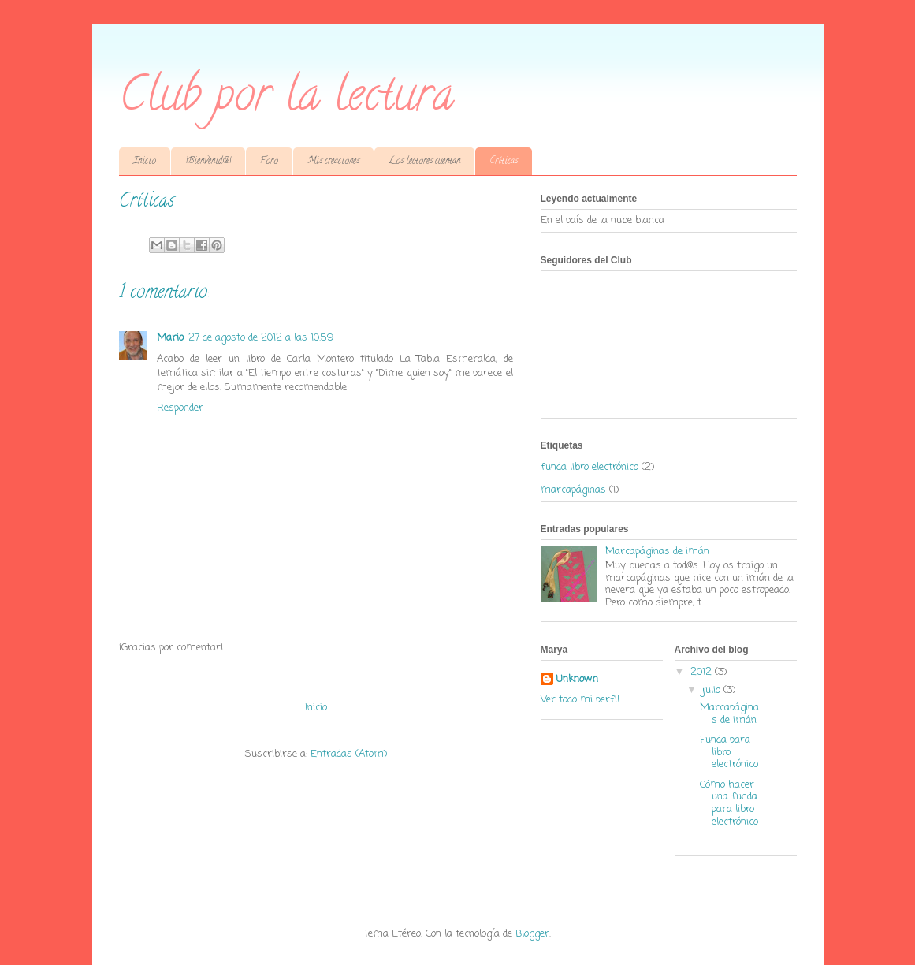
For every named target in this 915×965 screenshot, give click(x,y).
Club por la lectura (286, 99)
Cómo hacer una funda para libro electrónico (729, 803)
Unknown (577, 680)
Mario (170, 337)
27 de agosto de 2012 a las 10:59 (260, 337)
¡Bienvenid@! (208, 161)
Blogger (532, 933)
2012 (702, 672)
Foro (269, 161)
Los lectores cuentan (424, 161)
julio (712, 690)
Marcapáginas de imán (657, 551)
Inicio (144, 161)
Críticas (503, 161)
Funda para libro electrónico (729, 752)
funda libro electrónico (589, 467)
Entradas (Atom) (349, 754)
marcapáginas (573, 489)
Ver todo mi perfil (580, 699)
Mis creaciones (333, 161)
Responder (180, 408)
